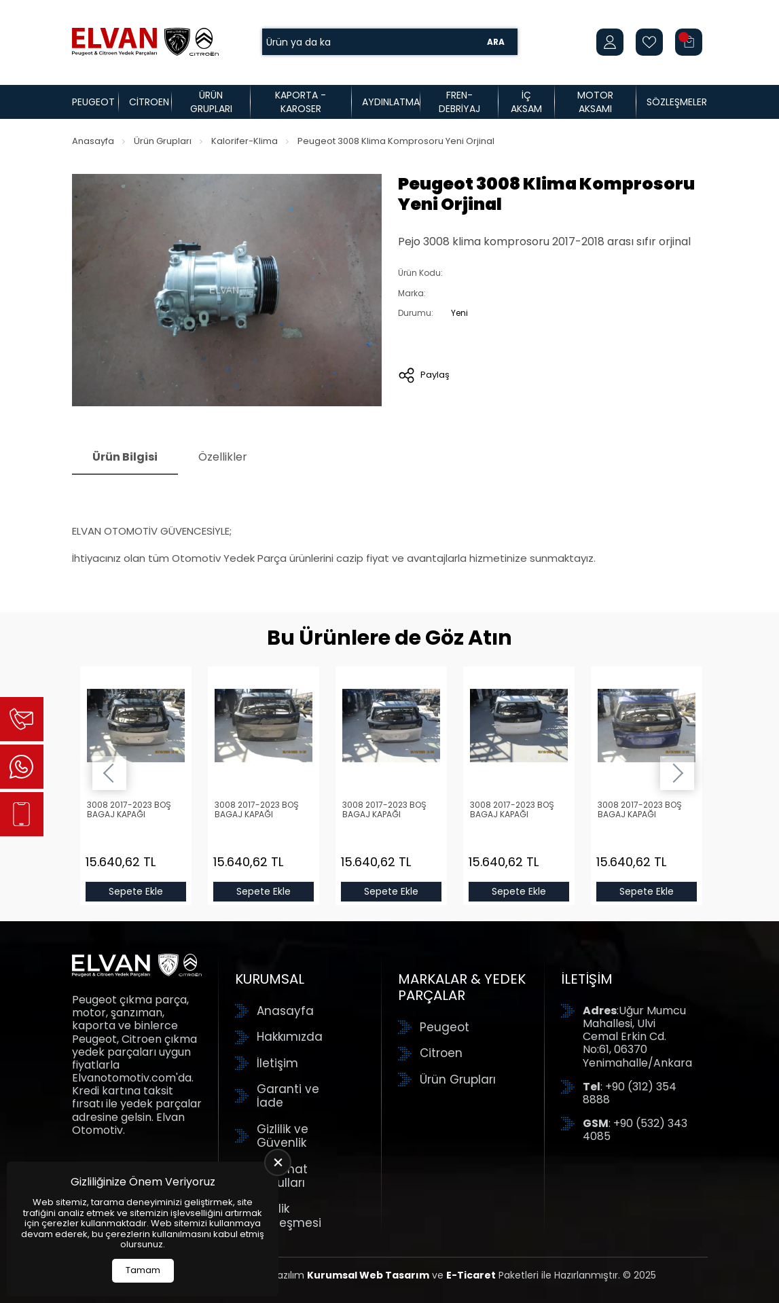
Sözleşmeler (677, 102)
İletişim (277, 1063)
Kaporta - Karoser (300, 101)
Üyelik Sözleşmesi (289, 1216)
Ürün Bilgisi (125, 457)
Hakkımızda (290, 1036)
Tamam (143, 1270)
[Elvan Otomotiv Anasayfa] (145, 42)
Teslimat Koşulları (282, 1176)
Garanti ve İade (288, 1096)
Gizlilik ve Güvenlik (282, 1136)
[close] (277, 1162)
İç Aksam (526, 101)
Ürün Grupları (211, 101)
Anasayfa (93, 141)
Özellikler (222, 457)
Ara (496, 42)
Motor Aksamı (595, 101)
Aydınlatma (391, 102)
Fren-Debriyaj (459, 101)
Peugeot (93, 102)
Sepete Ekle (136, 891)
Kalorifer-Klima (244, 141)
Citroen (149, 102)
